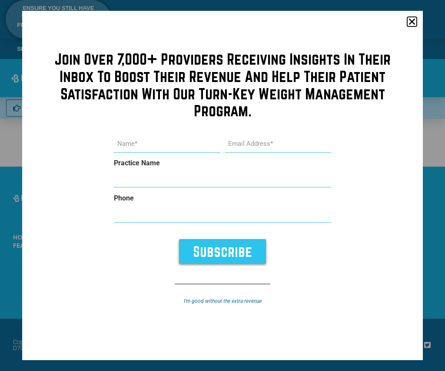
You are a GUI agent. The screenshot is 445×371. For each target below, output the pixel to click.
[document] (222, 185)
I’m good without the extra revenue (223, 301)
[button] (412, 22)
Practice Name (137, 163)
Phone (124, 198)
